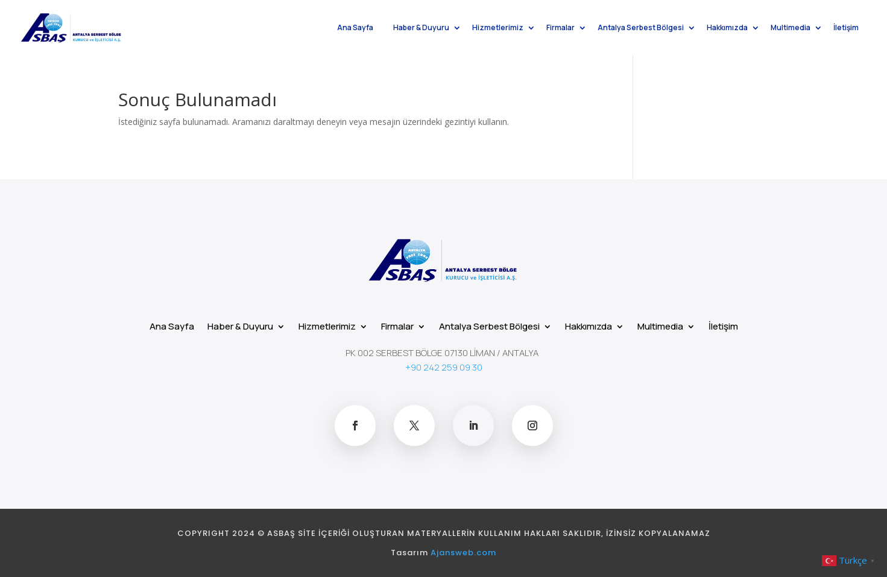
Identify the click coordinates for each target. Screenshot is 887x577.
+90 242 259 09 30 (443, 367)
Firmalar (560, 28)
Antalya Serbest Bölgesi (641, 28)
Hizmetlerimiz (497, 28)
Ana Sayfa (355, 28)
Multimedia (790, 28)
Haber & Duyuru (421, 28)
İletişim (846, 28)
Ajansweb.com (463, 552)
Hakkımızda (727, 28)
